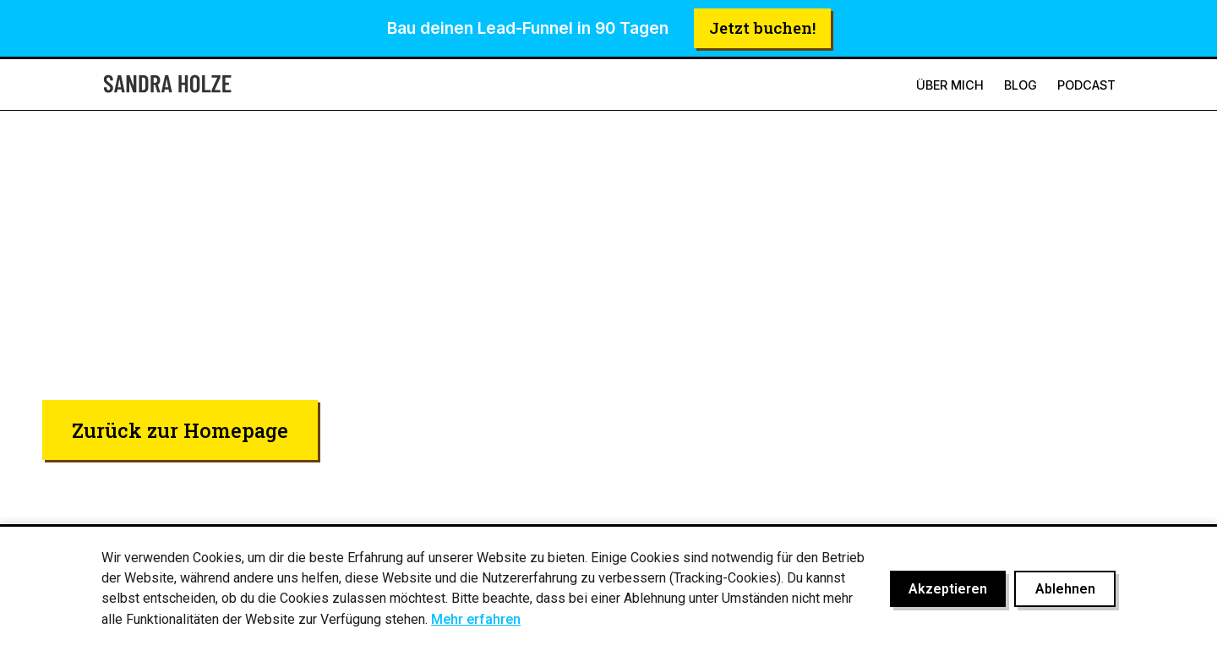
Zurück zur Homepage (180, 430)
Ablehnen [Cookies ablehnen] (1065, 589)
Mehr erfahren (476, 619)
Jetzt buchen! (762, 27)
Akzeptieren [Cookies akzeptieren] (948, 589)
